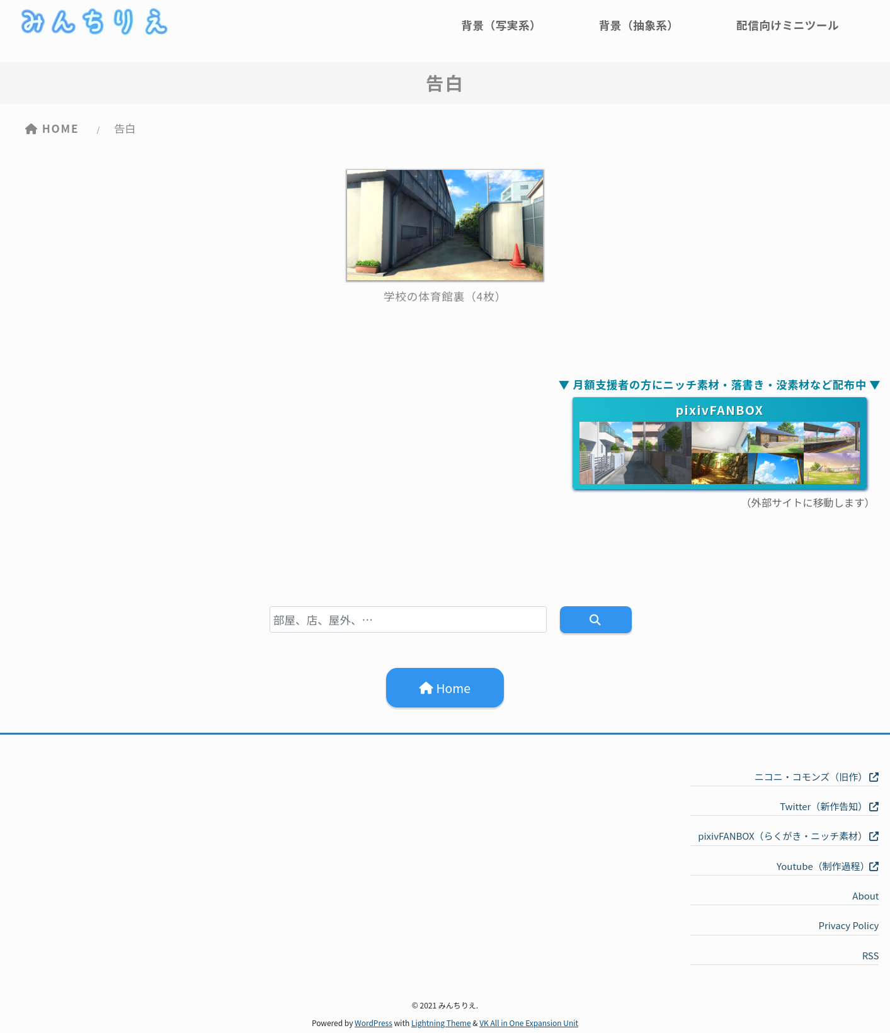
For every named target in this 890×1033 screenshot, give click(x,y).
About (865, 895)
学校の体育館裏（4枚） (445, 296)
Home (445, 687)
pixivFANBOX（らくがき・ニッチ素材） (788, 835)
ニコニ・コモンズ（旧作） (817, 776)
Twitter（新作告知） (829, 806)
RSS (870, 955)
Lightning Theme (441, 1022)
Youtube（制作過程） (828, 865)
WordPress (373, 1022)
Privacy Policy (848, 925)
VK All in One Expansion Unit (528, 1022)
